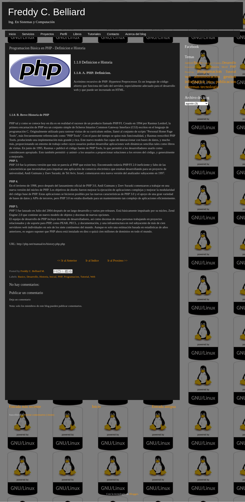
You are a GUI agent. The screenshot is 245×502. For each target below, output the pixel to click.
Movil (225, 67)
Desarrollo (32, 276)
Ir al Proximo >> (117, 260)
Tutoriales (94, 34)
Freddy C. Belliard (46, 12)
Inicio (12, 34)
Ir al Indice (92, 260)
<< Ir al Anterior (67, 260)
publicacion (226, 81)
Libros (77, 34)
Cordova (218, 63)
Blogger (133, 493)
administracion (207, 76)
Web (92, 276)
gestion (230, 76)
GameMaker (202, 67)
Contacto (113, 34)
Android (189, 63)
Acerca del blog (135, 34)
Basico (21, 276)
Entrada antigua (164, 406)
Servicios (28, 34)
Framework (190, 67)
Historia (43, 276)
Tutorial (84, 276)
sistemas (192, 86)
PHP (60, 276)
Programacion (71, 276)
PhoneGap (189, 72)
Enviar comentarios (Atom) (39, 414)
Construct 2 (208, 63)
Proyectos (47, 34)
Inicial (53, 276)
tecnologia (210, 86)
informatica (195, 81)
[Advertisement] (66, 451)
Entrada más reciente (25, 406)
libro (210, 82)
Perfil (63, 34)
